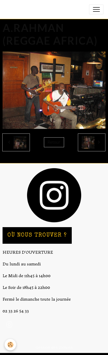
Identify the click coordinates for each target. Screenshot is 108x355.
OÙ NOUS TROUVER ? (37, 235)
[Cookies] (10, 344)
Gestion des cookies (54, 347)
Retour (53, 142)
